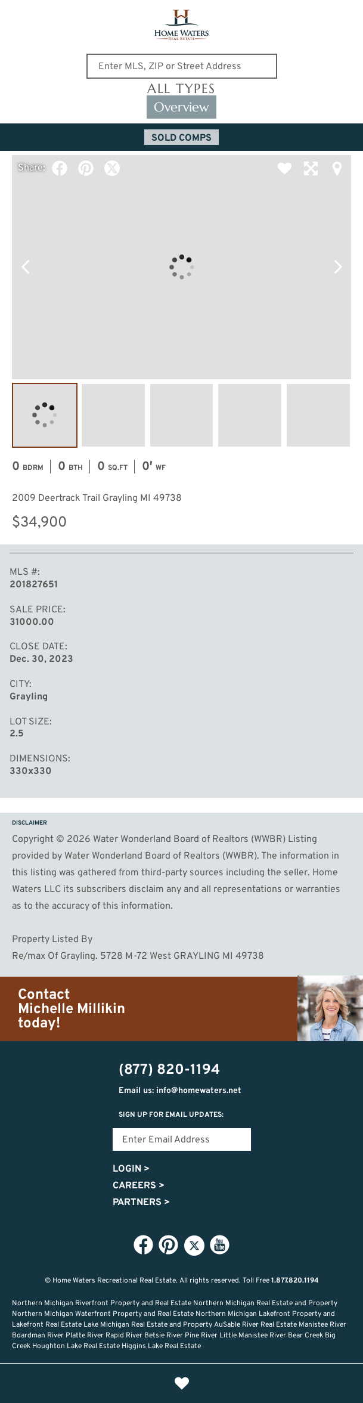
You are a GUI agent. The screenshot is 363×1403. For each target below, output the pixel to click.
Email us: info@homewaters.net (180, 1091)
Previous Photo (25, 267)
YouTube (219, 1245)
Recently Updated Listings (221, 1383)
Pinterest (86, 168)
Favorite (284, 168)
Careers (139, 1186)
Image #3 (181, 415)
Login (131, 1169)
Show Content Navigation (18, 14)
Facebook (60, 168)
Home (103, 1383)
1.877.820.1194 (295, 1281)
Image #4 (249, 415)
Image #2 (113, 415)
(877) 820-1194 (346, 16)
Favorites (182, 1383)
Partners (141, 1203)
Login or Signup (260, 1383)
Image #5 (318, 415)
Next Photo (338, 267)
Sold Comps (181, 138)
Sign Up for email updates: (171, 1115)
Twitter (112, 168)
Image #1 (44, 415)
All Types (181, 88)
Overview (181, 107)
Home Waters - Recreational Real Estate (181, 25)
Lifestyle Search (142, 1383)
